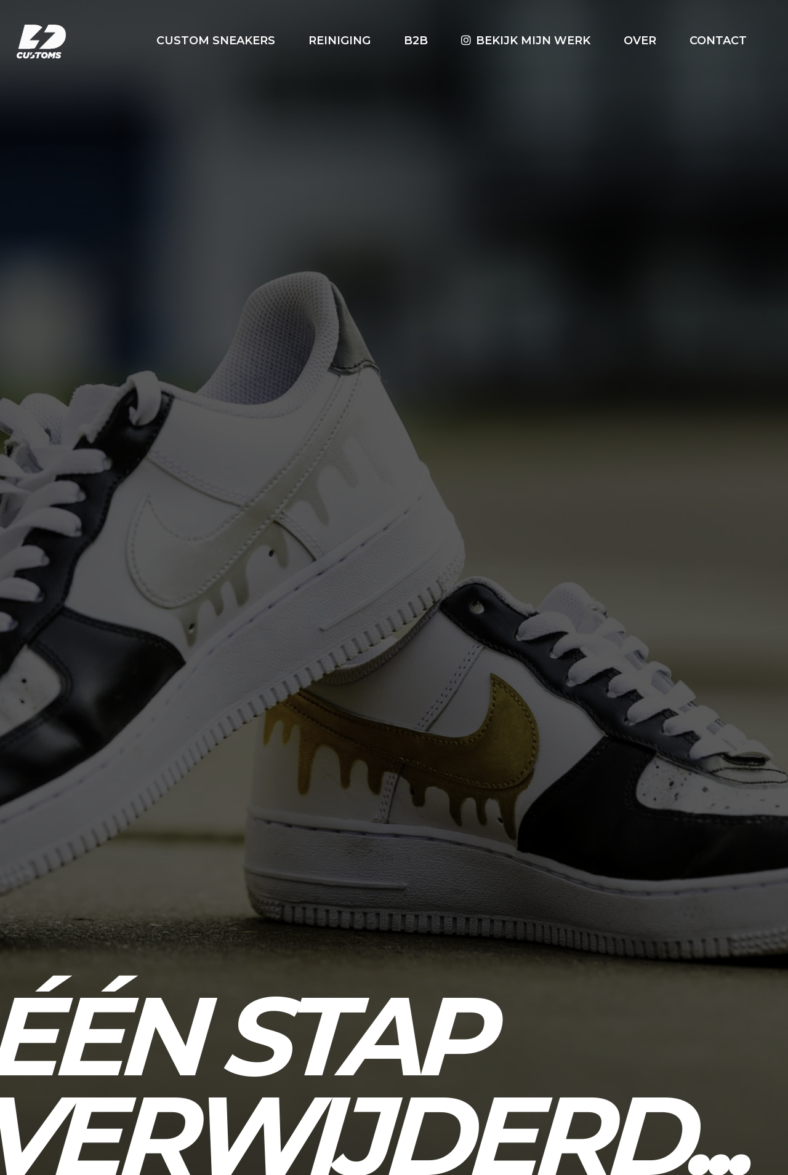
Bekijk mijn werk (533, 40)
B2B (416, 40)
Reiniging (339, 40)
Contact (718, 40)
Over (640, 40)
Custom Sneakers (215, 40)
